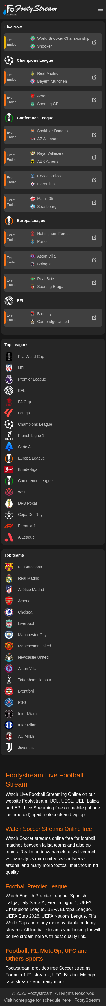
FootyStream (87, 1000)
